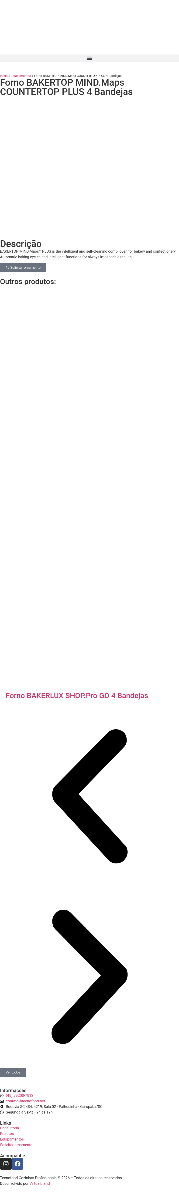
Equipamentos (21, 76)
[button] (89, 58)
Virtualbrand (39, 1183)
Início (4, 76)
